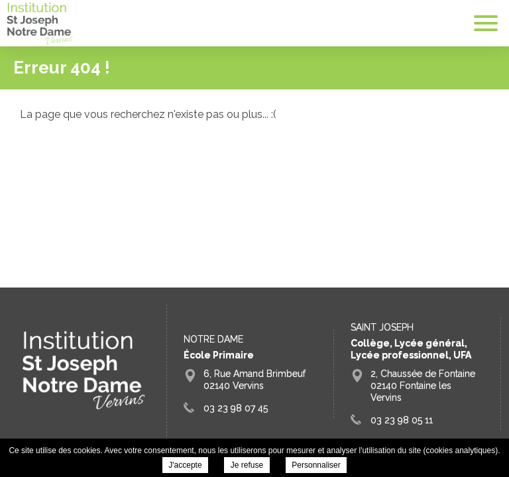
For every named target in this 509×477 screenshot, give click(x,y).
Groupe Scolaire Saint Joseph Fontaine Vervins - (39, 23)
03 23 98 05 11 (401, 420)
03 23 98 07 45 (235, 408)
